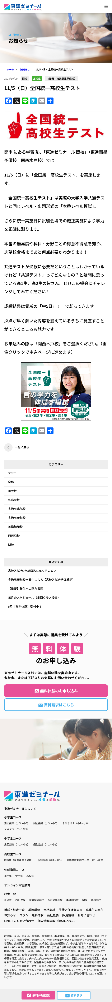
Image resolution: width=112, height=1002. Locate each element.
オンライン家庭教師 (17, 885)
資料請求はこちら (56, 705)
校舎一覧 (10, 894)
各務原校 (14, 500)
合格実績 (49, 910)
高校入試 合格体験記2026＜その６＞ (32, 571)
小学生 (8, 875)
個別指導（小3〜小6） (46, 823)
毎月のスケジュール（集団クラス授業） (34, 597)
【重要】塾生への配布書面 (25, 588)
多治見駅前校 (17, 518)
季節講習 (34, 910)
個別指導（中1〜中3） (46, 844)
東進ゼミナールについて (20, 809)
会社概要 (53, 915)
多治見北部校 (17, 509)
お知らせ (10, 915)
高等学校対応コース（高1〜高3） (85, 860)
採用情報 (68, 915)
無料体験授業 (38, 995)
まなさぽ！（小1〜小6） (76, 823)
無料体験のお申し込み (56, 691)
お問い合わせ (86, 915)
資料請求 (73, 995)
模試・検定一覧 (14, 910)
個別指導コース (14, 870)
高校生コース (13, 854)
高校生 (30, 875)
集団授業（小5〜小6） (17, 823)
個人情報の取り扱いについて (57, 921)
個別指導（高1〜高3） (50, 860)
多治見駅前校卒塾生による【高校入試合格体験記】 (41, 579)
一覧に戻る (22, 447)
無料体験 (37, 915)
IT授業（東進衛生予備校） (19, 860)
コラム (23, 915)
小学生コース (13, 817)
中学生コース (13, 838)
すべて (12, 473)
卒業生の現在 (94, 910)
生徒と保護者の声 (70, 910)
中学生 (19, 875)
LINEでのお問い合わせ (19, 921)
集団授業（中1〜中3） (17, 844)
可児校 (12, 491)
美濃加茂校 (15, 527)
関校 (11, 544)
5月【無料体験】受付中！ (25, 606)
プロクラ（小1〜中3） (17, 828)
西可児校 (14, 536)
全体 (11, 482)
